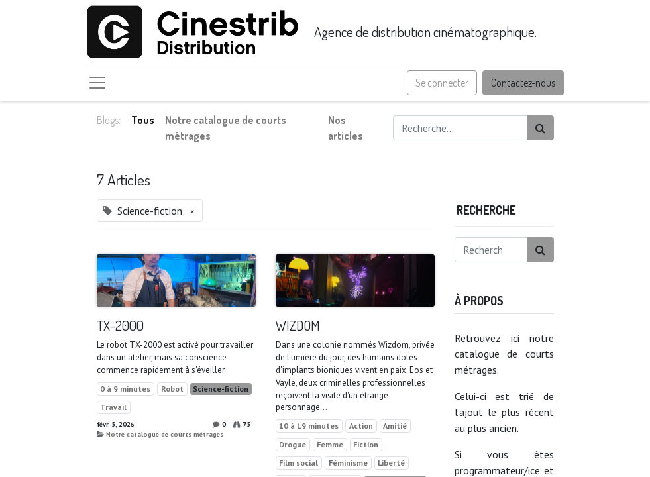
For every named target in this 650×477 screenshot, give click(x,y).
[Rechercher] (540, 127)
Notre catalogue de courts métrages (164, 434)
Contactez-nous (523, 82)
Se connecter (441, 82)
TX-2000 (120, 325)
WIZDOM (298, 325)
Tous (142, 120)
